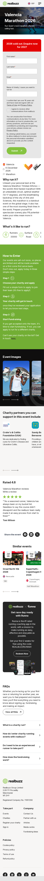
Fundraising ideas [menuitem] (30, 831)
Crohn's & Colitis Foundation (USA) (12, 434)
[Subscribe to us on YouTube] (33, 874)
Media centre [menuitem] (28, 827)
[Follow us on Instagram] (26, 874)
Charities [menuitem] (6, 818)
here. (13, 338)
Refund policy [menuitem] (9, 858)
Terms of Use (12, 105)
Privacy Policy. (26, 105)
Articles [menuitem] (26, 822)
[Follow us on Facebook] (5, 874)
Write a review (10, 492)
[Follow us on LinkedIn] (12, 874)
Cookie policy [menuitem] (8, 845)
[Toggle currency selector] (31, 3)
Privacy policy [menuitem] (9, 849)
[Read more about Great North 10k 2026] (13, 558)
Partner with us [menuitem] (29, 818)
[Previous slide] (6, 399)
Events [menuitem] (6, 813)
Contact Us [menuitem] (28, 813)
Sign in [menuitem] (5, 827)
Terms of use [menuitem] (8, 854)
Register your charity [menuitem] (11, 822)
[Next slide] (14, 399)
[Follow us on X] (19, 874)
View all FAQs (13, 712)
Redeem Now (22, 654)
